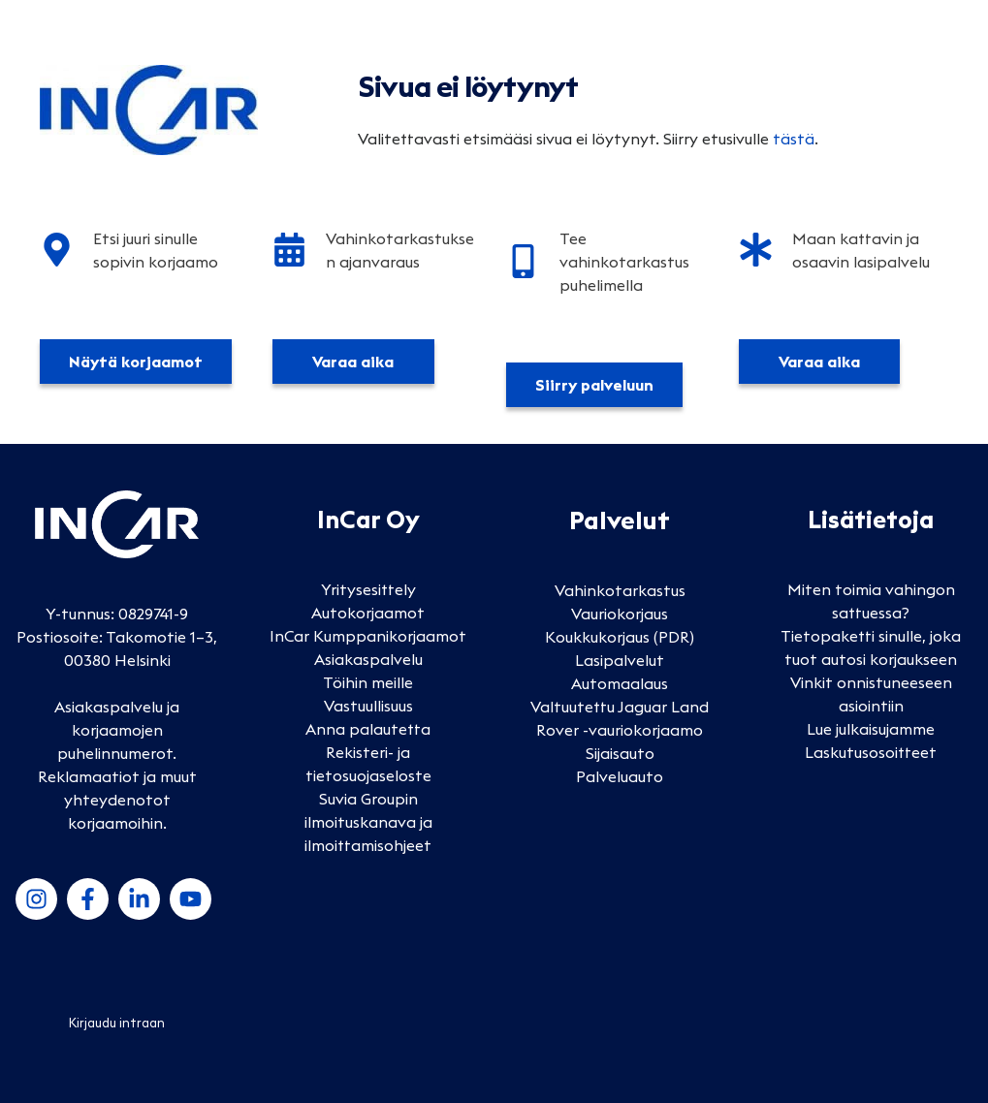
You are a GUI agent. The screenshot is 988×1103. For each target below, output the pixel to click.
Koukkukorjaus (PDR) (619, 636)
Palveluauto (619, 776)
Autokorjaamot (368, 612)
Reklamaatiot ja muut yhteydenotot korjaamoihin (117, 800)
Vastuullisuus (368, 705)
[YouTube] (190, 899)
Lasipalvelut (619, 660)
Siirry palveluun (594, 384)
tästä (793, 138)
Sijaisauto (620, 753)
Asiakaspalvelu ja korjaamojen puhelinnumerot (116, 730)
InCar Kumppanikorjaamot (368, 636)
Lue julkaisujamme (871, 729)
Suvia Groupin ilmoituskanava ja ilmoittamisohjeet (368, 822)
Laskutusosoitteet (871, 752)
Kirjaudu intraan (117, 1022)
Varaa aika (353, 361)
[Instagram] (36, 899)
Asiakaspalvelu (368, 659)
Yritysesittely (368, 589)
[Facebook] (88, 899)
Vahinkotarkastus (620, 590)
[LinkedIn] (139, 899)
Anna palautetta (367, 729)
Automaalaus (619, 683)
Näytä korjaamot (136, 361)
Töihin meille (368, 682)
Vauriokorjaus (619, 613)
